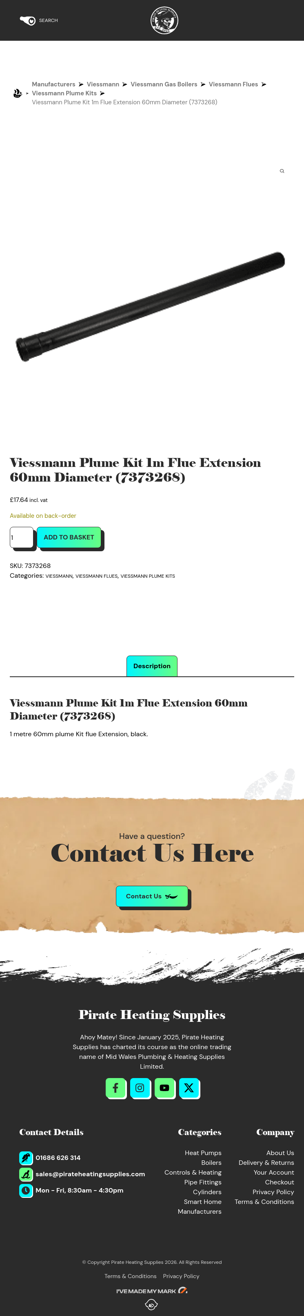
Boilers (211, 1162)
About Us (280, 1153)
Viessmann (103, 84)
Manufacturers (53, 84)
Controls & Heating (193, 1172)
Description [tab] (152, 666)
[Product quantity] (21, 537)
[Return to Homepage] (164, 20)
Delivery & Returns (266, 1162)
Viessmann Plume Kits (64, 93)
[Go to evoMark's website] (152, 1291)
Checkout (279, 1182)
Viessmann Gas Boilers (164, 84)
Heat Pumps (203, 1153)
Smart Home (203, 1201)
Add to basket (69, 537)
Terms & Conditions (264, 1201)
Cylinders (207, 1192)
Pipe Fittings (203, 1182)
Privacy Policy (273, 1192)
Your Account (274, 1172)
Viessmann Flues (233, 84)
